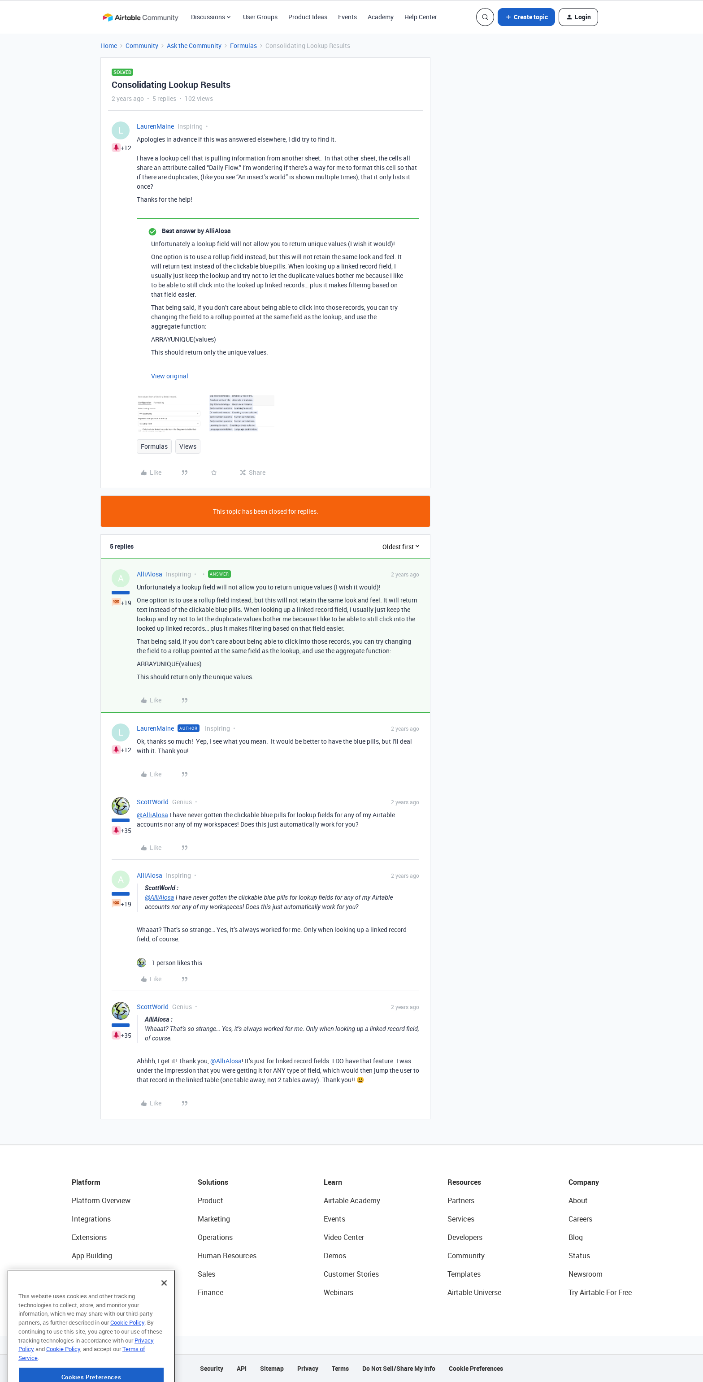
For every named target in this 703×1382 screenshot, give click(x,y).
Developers (464, 1237)
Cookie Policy (127, 1352)
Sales (206, 1274)
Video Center (344, 1237)
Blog (575, 1237)
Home (108, 45)
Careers (580, 1219)
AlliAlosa (149, 574)
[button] (526, 17)
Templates (464, 1274)
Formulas (243, 45)
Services (460, 1219)
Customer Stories (351, 1274)
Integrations (91, 1219)
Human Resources (227, 1256)
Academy (381, 17)
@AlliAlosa (152, 814)
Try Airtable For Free (600, 1292)
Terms (340, 1368)
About (578, 1200)
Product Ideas (307, 17)
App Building (92, 1256)
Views (187, 446)
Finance (210, 1292)
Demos (335, 1256)
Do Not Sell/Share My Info (398, 1368)
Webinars (338, 1292)
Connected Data (98, 1292)
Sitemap (272, 1368)
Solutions (213, 1182)
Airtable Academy (352, 1200)
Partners (460, 1200)
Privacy (307, 1368)
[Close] (164, 1313)
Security (211, 1368)
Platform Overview (101, 1200)
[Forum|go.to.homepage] (140, 17)
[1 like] (169, 962)
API (242, 1368)
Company (583, 1182)
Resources (464, 1182)
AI (75, 1274)
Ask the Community (194, 45)
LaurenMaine (155, 126)
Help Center (420, 17)
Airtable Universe (474, 1292)
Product (210, 1200)
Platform (86, 1182)
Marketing (214, 1219)
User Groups (260, 17)
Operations (215, 1237)
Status (579, 1256)
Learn (333, 1182)
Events (347, 17)
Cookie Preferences (476, 1368)
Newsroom (585, 1274)
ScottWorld (153, 801)
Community (142, 45)
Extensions (89, 1237)
